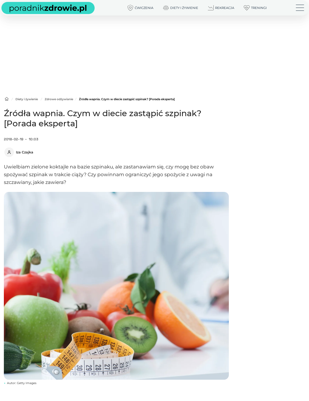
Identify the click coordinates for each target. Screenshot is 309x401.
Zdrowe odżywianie (59, 99)
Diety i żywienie (26, 99)
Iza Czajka (24, 152)
